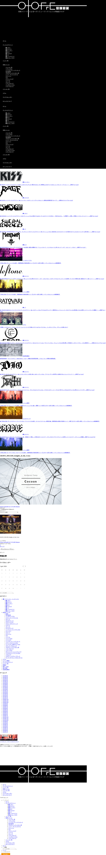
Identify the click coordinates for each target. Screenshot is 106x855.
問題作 (4, 665)
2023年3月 (5, 680)
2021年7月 (5, 690)
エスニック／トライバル (12, 617)
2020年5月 (5, 709)
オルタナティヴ (9, 620)
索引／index (6, 666)
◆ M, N (7, 605)
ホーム (4, 784)
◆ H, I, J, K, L (9, 603)
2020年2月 (5, 714)
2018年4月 (5, 730)
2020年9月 (5, 703)
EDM (7, 613)
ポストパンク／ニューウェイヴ (13, 651)
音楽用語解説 (6, 669)
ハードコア (8, 640)
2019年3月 (5, 727)
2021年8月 (5, 689)
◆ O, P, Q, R (9, 606)
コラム (4, 659)
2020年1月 (5, 715)
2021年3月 (5, 695)
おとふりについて (7, 795)
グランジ (8, 625)
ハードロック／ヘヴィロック (13, 641)
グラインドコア (9, 622)
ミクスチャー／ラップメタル (13, 653)
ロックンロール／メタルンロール (14, 657)
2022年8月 (5, 684)
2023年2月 (5, 681)
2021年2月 (5, 696)
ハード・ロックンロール (14, 826)
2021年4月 (5, 693)
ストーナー (8, 631)
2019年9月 (5, 721)
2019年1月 (5, 729)
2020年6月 (5, 708)
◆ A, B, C (8, 600)
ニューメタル (9, 638)
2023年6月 (5, 675)
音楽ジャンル (6, 789)
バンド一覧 (5, 663)
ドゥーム (8, 637)
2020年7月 (5, 706)
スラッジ (8, 632)
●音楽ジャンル (6, 612)
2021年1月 (5, 698)
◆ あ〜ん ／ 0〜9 (10, 611)
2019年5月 (5, 724)
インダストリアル (10, 616)
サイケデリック (9, 628)
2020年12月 (5, 699)
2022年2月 (5, 686)
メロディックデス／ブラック (13, 656)
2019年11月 (5, 718)
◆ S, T (7, 608)
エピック (8, 619)
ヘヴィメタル (9, 650)
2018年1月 (5, 731)
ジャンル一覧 (6, 790)
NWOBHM (8, 615)
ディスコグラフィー (8, 662)
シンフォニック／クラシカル (13, 629)
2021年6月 (5, 692)
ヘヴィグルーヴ (9, 648)
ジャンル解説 (6, 660)
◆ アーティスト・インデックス (11, 599)
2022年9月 (5, 683)
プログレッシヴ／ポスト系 (12, 647)
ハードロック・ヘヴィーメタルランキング (9, 741)
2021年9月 (5, 687)
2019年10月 (5, 720)
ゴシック (8, 626)
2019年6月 (5, 723)
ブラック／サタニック (11, 646)
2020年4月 (5, 711)
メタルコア (8, 654)
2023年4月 (5, 678)
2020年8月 (5, 705)
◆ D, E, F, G (9, 602)
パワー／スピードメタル (12, 643)
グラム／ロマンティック (12, 623)
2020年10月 (5, 702)
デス (7, 635)
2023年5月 (5, 677)
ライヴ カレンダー (7, 793)
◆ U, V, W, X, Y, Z (10, 609)
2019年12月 (5, 717)
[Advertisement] (53, 28)
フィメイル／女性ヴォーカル (13, 644)
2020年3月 (5, 712)
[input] (6, 593)
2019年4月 (5, 726)
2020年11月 (5, 700)
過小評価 (5, 668)
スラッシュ (8, 634)
